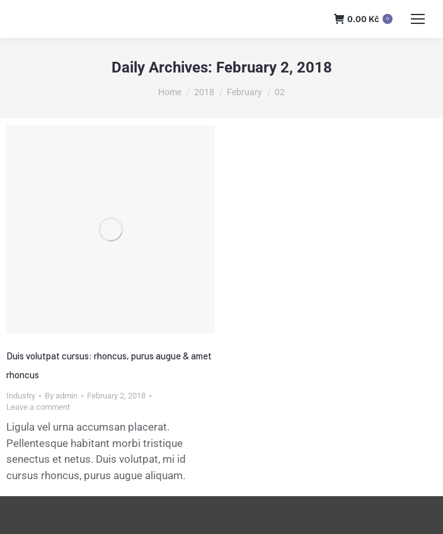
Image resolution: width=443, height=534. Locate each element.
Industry (20, 395)
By (61, 395)
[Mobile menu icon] (417, 19)
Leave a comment (38, 407)
